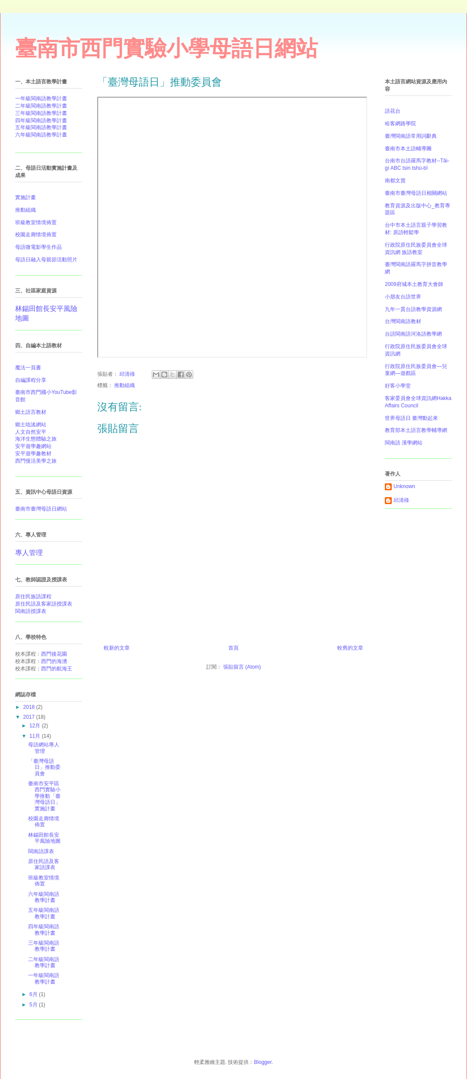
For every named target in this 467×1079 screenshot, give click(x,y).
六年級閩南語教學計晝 (41, 135)
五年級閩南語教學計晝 (41, 127)
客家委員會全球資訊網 (411, 398)
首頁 (233, 648)
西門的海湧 (54, 661)
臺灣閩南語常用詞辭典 (411, 136)
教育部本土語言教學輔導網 (416, 430)
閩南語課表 (41, 851)
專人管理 (29, 552)
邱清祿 (401, 500)
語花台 (392, 111)
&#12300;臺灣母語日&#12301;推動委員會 (232, 227)
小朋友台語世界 (403, 297)
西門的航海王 (56, 669)
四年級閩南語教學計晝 (41, 120)
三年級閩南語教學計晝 (41, 113)
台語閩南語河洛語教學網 (413, 334)
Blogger (263, 1062)
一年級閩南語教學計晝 (41, 98)
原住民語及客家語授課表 (43, 604)
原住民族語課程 (33, 596)
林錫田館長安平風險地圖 (44, 838)
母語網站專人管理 (43, 748)
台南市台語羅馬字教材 (411, 161)
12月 (35, 726)
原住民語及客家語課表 (43, 864)
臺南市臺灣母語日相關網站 (416, 193)
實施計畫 (25, 197)
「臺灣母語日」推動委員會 (44, 767)
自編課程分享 (30, 380)
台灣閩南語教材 (403, 321)
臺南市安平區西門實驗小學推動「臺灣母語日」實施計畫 (44, 796)
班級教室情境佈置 (43, 881)
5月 (34, 1005)
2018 (29, 707)
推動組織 (124, 385)
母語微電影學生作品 (38, 247)
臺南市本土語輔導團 (408, 149)
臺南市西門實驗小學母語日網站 (166, 48)
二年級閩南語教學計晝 (41, 106)
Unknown (404, 486)
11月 (35, 736)
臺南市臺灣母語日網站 (41, 509)
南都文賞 (395, 181)
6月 (34, 994)
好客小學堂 (398, 386)
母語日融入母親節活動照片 (46, 260)
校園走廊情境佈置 (36, 235)
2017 (29, 717)
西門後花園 (54, 654)
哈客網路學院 (400, 124)
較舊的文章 (350, 648)
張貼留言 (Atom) (242, 667)
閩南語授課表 (30, 611)
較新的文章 (117, 648)
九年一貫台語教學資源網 (413, 309)
